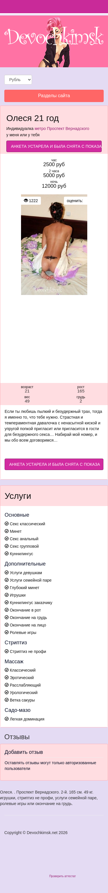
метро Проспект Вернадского (62, 128)
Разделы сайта (54, 97)
